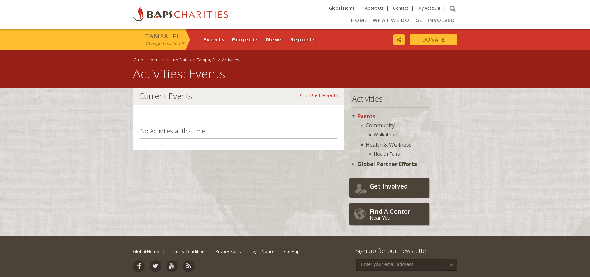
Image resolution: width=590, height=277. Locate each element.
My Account (429, 8)
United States (178, 60)
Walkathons (387, 134)
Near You (398, 214)
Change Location (163, 43)
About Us (374, 8)
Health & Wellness (389, 145)
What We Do (391, 20)
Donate (433, 39)
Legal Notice (262, 251)
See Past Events (319, 95)
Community (380, 125)
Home (359, 20)
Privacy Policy (228, 251)
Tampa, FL (162, 36)
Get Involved (435, 20)
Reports (303, 39)
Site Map (291, 251)
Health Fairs (387, 154)
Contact (400, 8)
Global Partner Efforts (387, 164)
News (274, 39)
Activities (230, 60)
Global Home (342, 8)
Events (214, 39)
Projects (245, 39)
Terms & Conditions (187, 251)
